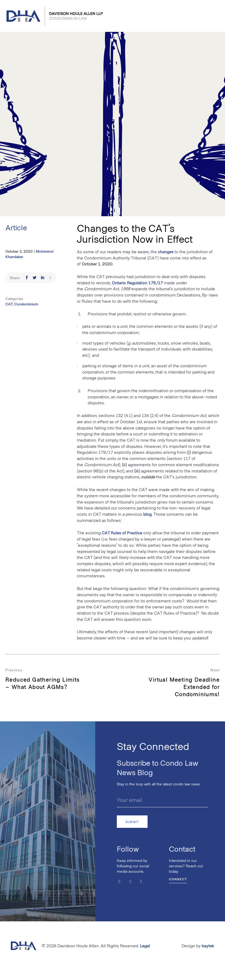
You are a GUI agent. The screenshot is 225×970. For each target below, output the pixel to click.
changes (165, 251)
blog (147, 513)
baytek (208, 945)
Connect (178, 879)
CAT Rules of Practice (122, 532)
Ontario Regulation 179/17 (137, 282)
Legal (145, 945)
